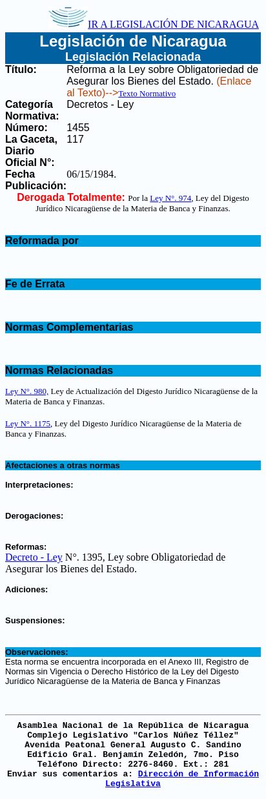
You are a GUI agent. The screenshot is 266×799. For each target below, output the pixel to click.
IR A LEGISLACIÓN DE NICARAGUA (153, 24)
